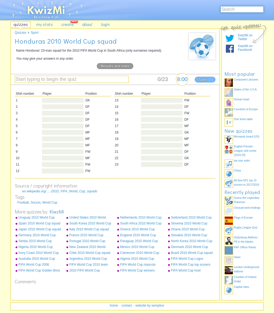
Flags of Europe (243, 217)
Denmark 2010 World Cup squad (189, 247)
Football (23, 202)
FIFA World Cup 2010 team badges (88, 265)
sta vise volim (242, 160)
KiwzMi (57, 211)
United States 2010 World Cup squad (87, 218)
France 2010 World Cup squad (86, 235)
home (114, 305)
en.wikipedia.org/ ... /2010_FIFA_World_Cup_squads (59, 191)
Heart (237, 257)
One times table (243, 119)
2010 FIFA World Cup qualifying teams (84, 271)
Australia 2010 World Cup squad (36, 259)
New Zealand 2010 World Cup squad (87, 247)
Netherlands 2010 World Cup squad (141, 218)
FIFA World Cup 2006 (33, 264)
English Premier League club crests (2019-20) (245, 150)
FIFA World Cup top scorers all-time (190, 265)
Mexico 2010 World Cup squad (137, 247)
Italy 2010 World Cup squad (89, 229)
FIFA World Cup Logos (187, 259)
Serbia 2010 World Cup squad (35, 241)
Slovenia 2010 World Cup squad (189, 224)
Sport (35, 33)
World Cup (49, 202)
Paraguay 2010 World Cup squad (139, 241)
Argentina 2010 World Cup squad (88, 259)
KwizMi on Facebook (245, 48)
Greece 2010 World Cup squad (137, 229)
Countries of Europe (246, 109)
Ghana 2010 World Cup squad (188, 229)
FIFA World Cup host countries (186, 271)
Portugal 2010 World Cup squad (87, 241)
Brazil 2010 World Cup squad (192, 253)
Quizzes (20, 33)
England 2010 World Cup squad (138, 235)
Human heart (241, 99)
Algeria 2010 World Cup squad (137, 259)
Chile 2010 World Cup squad (89, 253)
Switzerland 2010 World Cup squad (191, 218)
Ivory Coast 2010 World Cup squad (38, 253)
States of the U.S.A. (245, 89)
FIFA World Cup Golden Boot (39, 270)
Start (203, 80)
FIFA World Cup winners (137, 270)
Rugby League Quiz (245, 227)
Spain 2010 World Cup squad (39, 223)
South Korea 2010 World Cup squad (90, 224)
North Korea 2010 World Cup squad (191, 241)
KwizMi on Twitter (245, 37)
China (237, 170)
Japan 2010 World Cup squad (39, 229)
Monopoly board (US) (246, 136)
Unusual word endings (247, 207)
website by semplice (149, 305)
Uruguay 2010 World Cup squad (36, 218)
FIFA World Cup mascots (138, 264)
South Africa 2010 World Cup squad (141, 224)
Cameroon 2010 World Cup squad (139, 253)
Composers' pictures (246, 79)
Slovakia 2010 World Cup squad (189, 235)
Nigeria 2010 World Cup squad (35, 247)
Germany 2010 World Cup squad (37, 235)
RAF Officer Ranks (245, 247)
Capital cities (241, 286)
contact (126, 305)
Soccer (35, 202)
